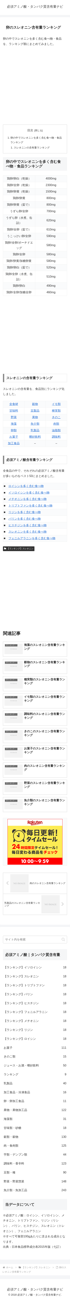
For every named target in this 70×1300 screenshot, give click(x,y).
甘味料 (13, 410)
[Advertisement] (35, 86)
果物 (35, 417)
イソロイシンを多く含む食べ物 (28, 492)
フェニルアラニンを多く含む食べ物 (31, 538)
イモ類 (56, 404)
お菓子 (13, 436)
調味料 (56, 436)
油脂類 (56, 430)
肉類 (56, 423)
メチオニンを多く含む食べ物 (27, 499)
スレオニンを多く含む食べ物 (27, 531)
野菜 (14, 417)
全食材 (13, 404)
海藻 (14, 423)
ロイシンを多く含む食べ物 (26, 486)
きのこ (56, 417)
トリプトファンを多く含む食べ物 (30, 505)
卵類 (14, 430)
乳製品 (35, 430)
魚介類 (35, 423)
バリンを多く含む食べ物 (24, 518)
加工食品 (14, 443)
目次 (30, 130)
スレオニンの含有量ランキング (32, 147)
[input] (35, 939)
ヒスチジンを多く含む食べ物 (27, 525)
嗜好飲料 (35, 436)
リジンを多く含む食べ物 (24, 512)
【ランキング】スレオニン (18, 548)
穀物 (35, 404)
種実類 (56, 410)
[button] (63, 939)
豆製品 (35, 410)
